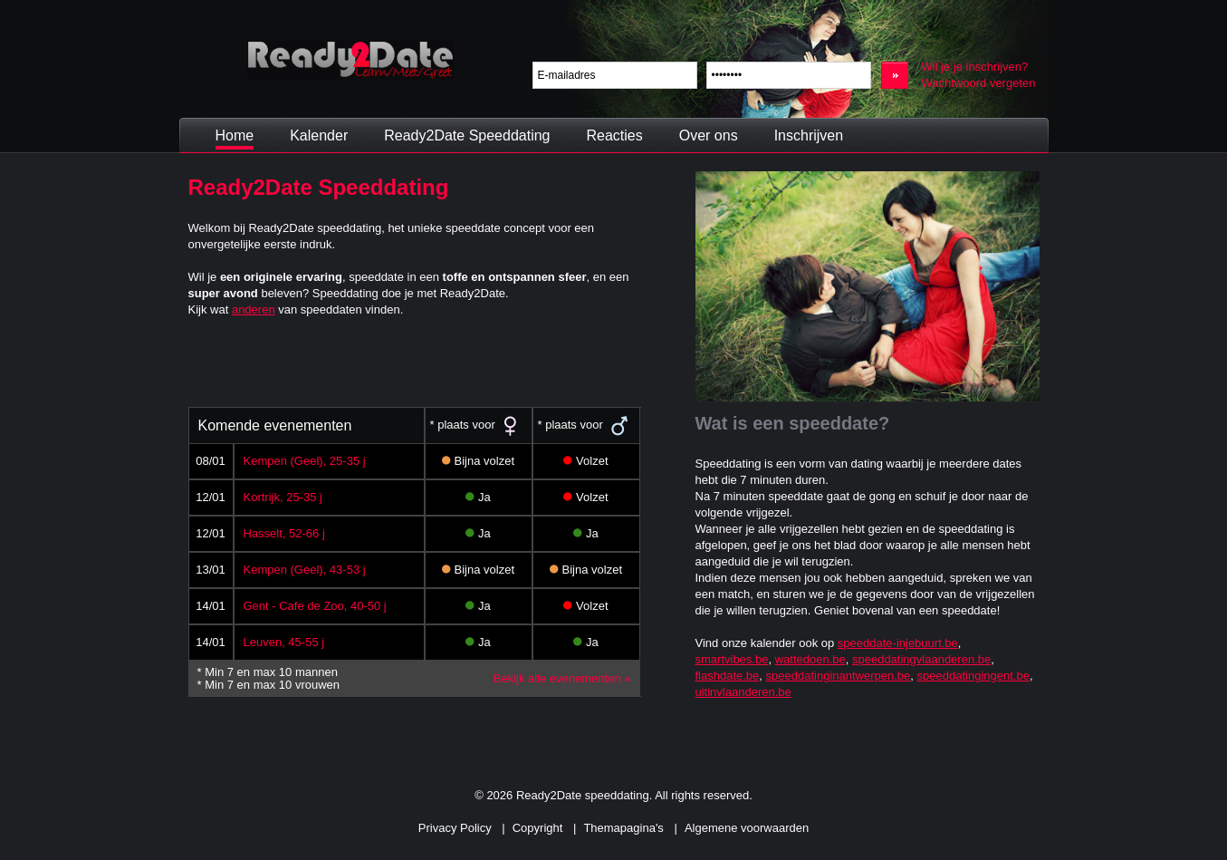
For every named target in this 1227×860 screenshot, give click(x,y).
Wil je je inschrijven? (975, 66)
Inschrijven (808, 135)
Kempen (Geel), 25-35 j (305, 461)
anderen (253, 309)
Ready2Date (350, 60)
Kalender (319, 135)
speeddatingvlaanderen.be (921, 659)
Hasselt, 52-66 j (284, 533)
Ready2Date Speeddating (467, 135)
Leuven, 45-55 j (284, 642)
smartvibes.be (732, 659)
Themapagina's (623, 828)
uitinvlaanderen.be (743, 692)
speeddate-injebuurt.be (898, 643)
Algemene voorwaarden (747, 828)
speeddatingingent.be (973, 675)
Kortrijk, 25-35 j (283, 497)
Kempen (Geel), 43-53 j (305, 569)
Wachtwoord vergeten (979, 83)
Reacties (614, 135)
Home (235, 135)
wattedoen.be (810, 659)
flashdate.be (727, 675)
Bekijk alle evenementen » (562, 678)
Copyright (538, 828)
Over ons (708, 135)
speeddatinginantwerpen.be (838, 675)
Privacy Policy (455, 828)
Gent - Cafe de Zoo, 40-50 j (315, 606)
